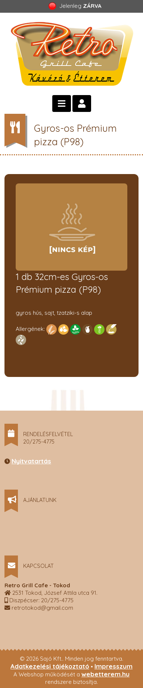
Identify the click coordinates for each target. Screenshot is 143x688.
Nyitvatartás (31, 461)
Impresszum (113, 666)
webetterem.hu (105, 674)
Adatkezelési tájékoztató (49, 666)
